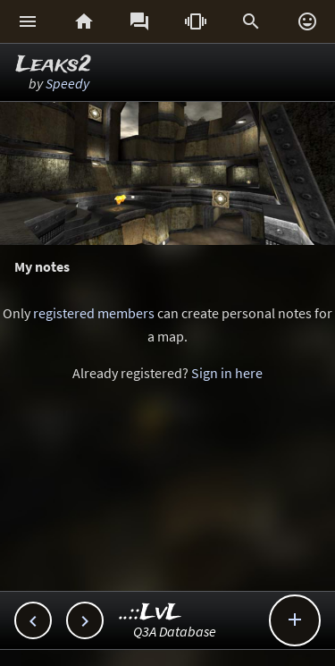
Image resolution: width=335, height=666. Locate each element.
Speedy (67, 83)
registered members (94, 313)
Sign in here (227, 373)
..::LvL (150, 612)
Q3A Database (174, 631)
